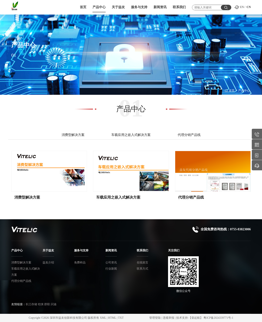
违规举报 (168, 317)
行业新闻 (111, 268)
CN (249, 7)
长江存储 (31, 304)
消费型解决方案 (27, 197)
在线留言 (142, 262)
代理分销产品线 (191, 197)
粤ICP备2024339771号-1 (218, 317)
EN (242, 7)
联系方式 (142, 268)
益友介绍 (48, 262)
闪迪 (53, 304)
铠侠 (41, 304)
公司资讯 (111, 262)
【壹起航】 (196, 317)
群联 (47, 304)
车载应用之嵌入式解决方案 (118, 197)
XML (103, 317)
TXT (121, 317)
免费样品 (80, 262)
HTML (112, 317)
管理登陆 (155, 317)
